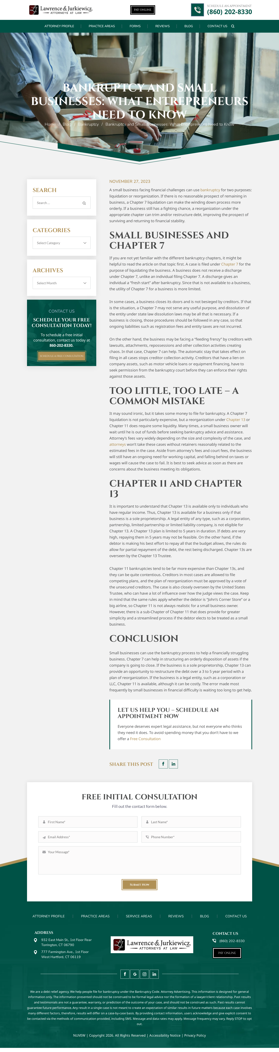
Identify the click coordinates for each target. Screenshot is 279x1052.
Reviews (162, 26)
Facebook (124, 978)
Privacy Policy (195, 1039)
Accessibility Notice (164, 1039)
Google (134, 978)
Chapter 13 (235, 419)
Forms (135, 26)
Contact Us (217, 26)
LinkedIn (173, 763)
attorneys (117, 444)
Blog (188, 26)
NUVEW (79, 1039)
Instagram (144, 978)
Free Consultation (145, 738)
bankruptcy (210, 189)
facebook (163, 763)
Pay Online (142, 10)
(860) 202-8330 (229, 12)
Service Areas (139, 920)
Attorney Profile (59, 26)
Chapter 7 (229, 264)
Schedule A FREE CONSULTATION (61, 358)
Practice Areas (102, 26)
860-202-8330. (62, 345)
